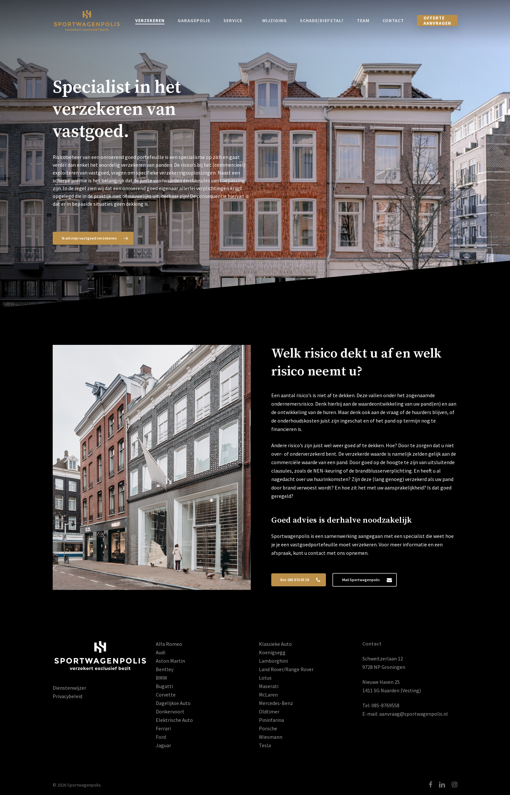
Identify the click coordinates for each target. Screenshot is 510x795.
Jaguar (163, 745)
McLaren (268, 694)
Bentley (164, 669)
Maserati (268, 686)
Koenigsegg (272, 652)
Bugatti (164, 686)
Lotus (265, 677)
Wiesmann (270, 737)
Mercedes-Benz (276, 703)
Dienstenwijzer (69, 687)
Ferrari (163, 728)
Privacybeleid (67, 696)
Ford (161, 737)
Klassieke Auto (275, 644)
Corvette (166, 694)
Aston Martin (170, 661)
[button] (93, 238)
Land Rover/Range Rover (286, 669)
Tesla (265, 745)
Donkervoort (170, 711)
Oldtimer (269, 711)
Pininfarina (271, 720)
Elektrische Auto (174, 720)
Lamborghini (273, 661)
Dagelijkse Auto (173, 703)
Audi (160, 652)
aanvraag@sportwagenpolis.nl (413, 713)
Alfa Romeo (169, 644)
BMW (161, 677)
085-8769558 (385, 705)
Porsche (268, 728)
